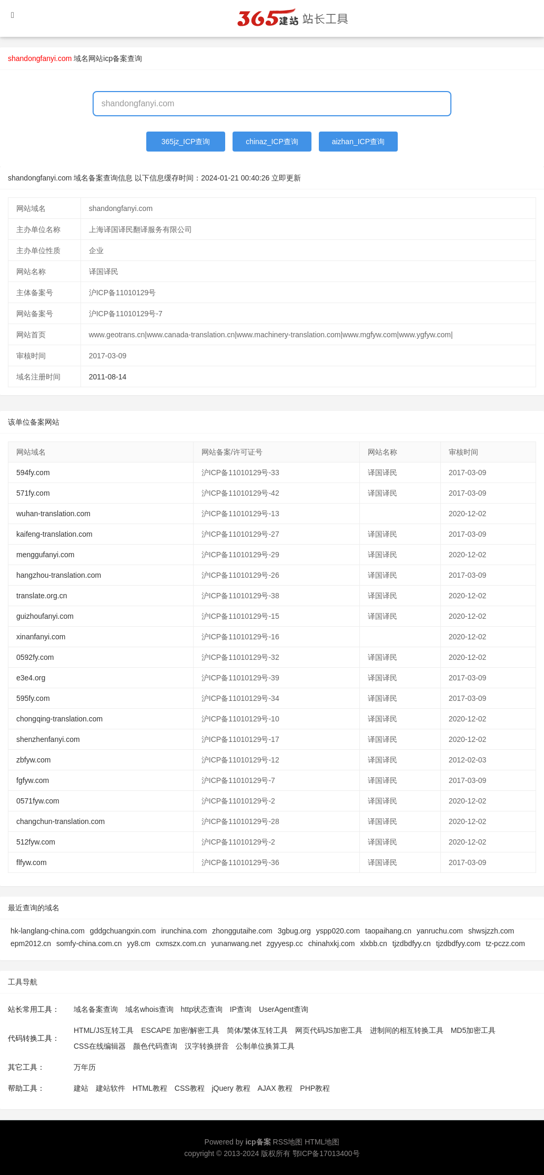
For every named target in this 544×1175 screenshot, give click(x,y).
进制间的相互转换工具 (407, 1030)
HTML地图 (322, 1142)
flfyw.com (31, 862)
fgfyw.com (32, 780)
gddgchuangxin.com (123, 931)
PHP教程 (315, 1088)
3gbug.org (294, 931)
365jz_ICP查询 (186, 141)
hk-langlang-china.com (48, 931)
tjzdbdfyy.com (458, 943)
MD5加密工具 (473, 1030)
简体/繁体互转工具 (257, 1030)
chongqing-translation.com (59, 719)
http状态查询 (202, 1009)
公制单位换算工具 (265, 1046)
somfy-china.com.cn (89, 943)
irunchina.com (184, 931)
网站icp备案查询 (115, 58)
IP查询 (240, 1009)
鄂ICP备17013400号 (326, 1153)
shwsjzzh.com (491, 931)
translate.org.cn (41, 595)
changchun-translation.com (60, 821)
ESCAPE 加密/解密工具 (180, 1030)
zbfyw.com (33, 760)
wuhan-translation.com (53, 513)
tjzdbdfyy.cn (411, 943)
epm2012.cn (31, 943)
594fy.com (33, 472)
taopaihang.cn (388, 931)
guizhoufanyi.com (45, 616)
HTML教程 (150, 1088)
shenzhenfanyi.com (48, 739)
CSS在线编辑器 (100, 1046)
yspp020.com (338, 931)
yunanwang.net (236, 943)
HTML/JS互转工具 (104, 1030)
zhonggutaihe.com (242, 931)
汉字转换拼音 (207, 1046)
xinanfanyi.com (40, 636)
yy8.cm (138, 943)
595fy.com (33, 698)
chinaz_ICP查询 (272, 141)
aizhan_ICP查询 (358, 141)
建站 (81, 1088)
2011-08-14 (108, 377)
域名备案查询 (96, 1009)
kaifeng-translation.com (54, 534)
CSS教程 (190, 1088)
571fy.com (33, 493)
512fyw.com (35, 842)
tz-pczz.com (505, 943)
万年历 (85, 1067)
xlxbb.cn (373, 943)
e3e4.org (30, 678)
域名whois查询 (149, 1009)
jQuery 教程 (230, 1088)
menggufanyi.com (45, 554)
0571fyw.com (37, 801)
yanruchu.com (440, 931)
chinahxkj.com (331, 943)
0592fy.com (35, 657)
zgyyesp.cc (285, 943)
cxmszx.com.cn (181, 943)
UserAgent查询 (283, 1009)
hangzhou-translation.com (58, 575)
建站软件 (110, 1088)
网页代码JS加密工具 (328, 1030)
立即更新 (286, 178)
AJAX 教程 (275, 1088)
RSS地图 (288, 1142)
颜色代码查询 (155, 1046)
